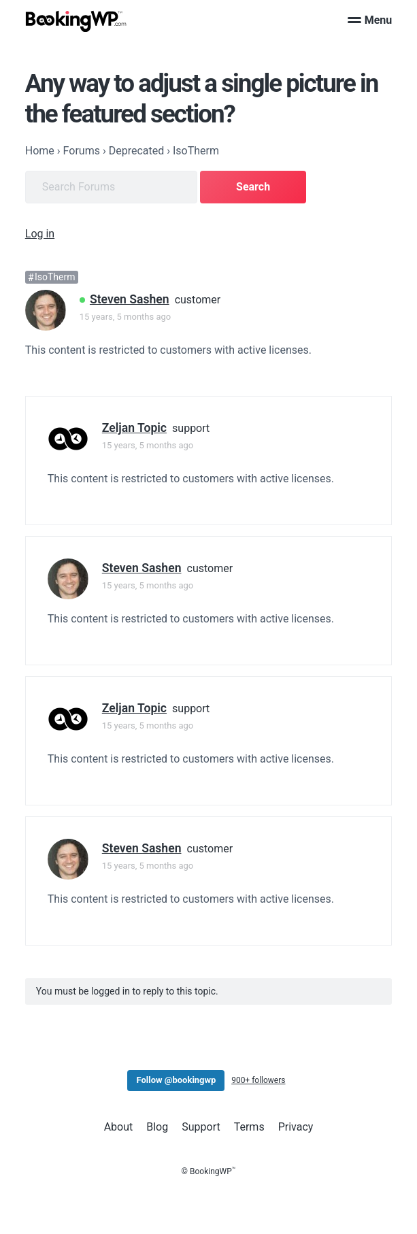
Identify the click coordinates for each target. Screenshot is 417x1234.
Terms (249, 1126)
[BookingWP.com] (76, 21)
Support (201, 1126)
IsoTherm (55, 277)
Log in (39, 233)
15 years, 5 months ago (125, 317)
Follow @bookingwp (176, 1080)
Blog (157, 1126)
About (118, 1126)
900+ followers (258, 1080)
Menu (370, 20)
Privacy (296, 1126)
